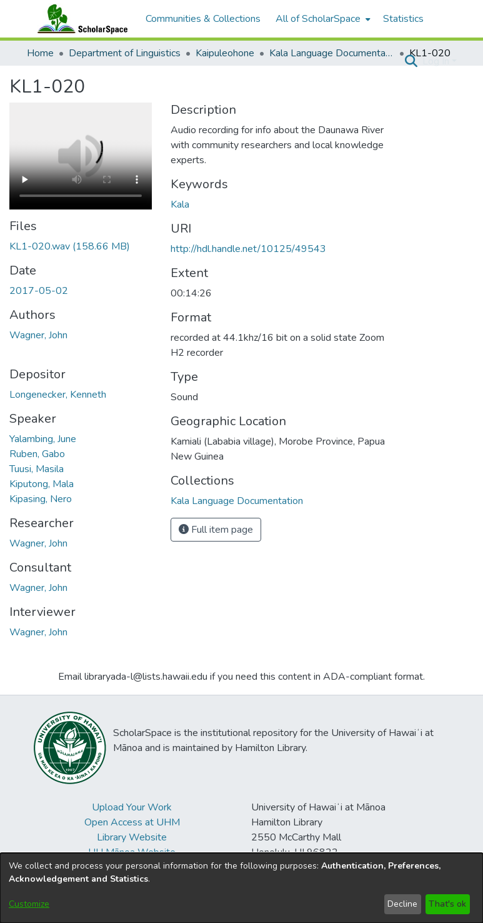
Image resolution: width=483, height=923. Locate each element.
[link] (69, 246)
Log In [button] (437, 61)
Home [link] (40, 53)
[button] (411, 61)
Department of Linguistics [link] (125, 53)
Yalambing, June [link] (42, 439)
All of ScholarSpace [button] (318, 19)
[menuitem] (322, 19)
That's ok (447, 904)
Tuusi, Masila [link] (36, 469)
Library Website (132, 837)
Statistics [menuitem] (403, 19)
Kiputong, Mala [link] (41, 484)
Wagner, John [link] (38, 335)
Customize (29, 904)
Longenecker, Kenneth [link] (57, 394)
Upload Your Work (132, 807)
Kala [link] (180, 204)
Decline (402, 904)
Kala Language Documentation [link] (331, 53)
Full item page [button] (216, 530)
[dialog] (241, 888)
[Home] (80, 18)
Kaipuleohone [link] (225, 53)
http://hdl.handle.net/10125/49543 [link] (248, 249)
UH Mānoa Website (132, 852)
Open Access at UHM (132, 822)
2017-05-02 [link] (38, 291)
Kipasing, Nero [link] (40, 499)
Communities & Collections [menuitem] (203, 19)
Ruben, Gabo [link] (37, 454)
